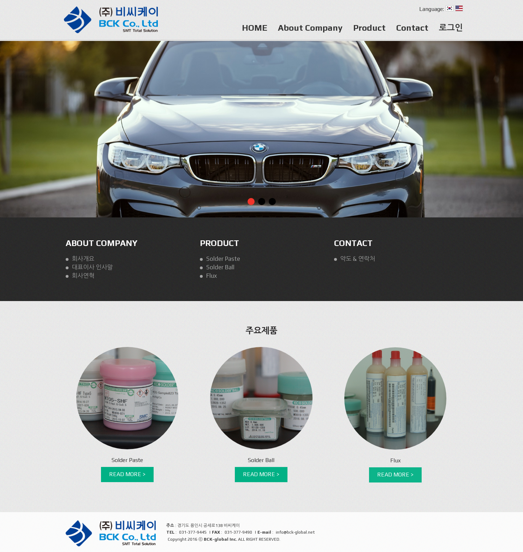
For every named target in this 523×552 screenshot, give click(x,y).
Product (369, 27)
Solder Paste (223, 258)
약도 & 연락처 (357, 258)
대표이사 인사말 (92, 267)
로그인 (451, 27)
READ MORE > (127, 474)
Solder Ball (220, 267)
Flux (211, 275)
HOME (254, 27)
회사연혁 (83, 275)
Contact (412, 27)
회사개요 (83, 258)
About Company (310, 27)
